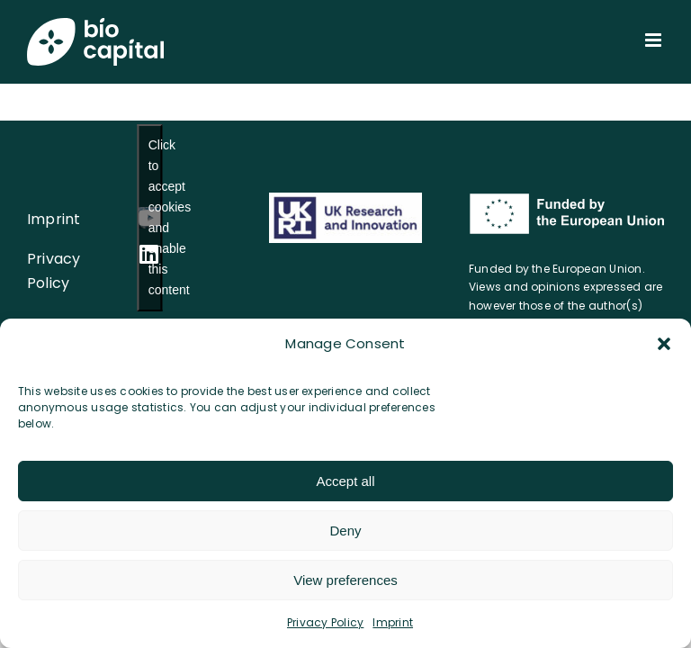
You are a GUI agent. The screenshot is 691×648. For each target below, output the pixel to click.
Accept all (345, 481)
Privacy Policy (325, 622)
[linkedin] (148, 254)
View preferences (345, 580)
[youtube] (150, 218)
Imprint (392, 622)
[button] (664, 344)
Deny (345, 530)
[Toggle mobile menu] (654, 40)
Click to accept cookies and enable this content (155, 217)
